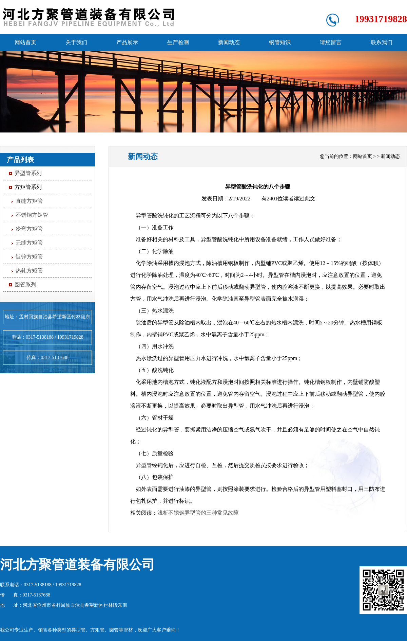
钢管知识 (280, 42)
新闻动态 (229, 42)
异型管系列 (28, 173)
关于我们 (76, 42)
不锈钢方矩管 (32, 215)
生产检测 (178, 42)
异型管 (144, 465)
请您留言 (331, 42)
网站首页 (25, 42)
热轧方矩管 (29, 270)
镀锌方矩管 (29, 257)
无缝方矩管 (29, 243)
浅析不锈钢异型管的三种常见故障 (198, 513)
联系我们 (381, 42)
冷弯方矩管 (29, 229)
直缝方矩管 (29, 201)
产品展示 (127, 42)
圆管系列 (25, 284)
